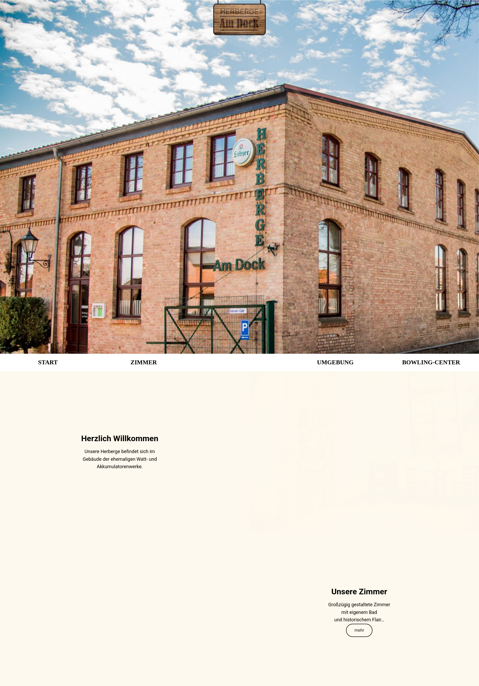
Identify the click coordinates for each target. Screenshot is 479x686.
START (48, 362)
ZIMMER (144, 362)
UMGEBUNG (335, 362)
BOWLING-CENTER (431, 362)
